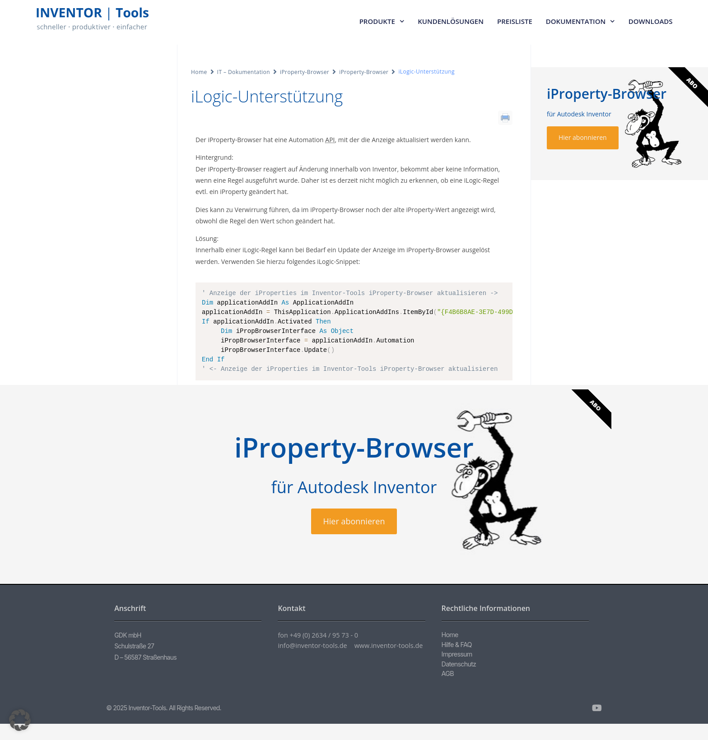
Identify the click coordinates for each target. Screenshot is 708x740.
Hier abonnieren (583, 137)
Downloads (651, 21)
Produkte (382, 21)
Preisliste (514, 21)
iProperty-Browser (304, 72)
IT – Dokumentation (243, 72)
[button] (20, 720)
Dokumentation (580, 21)
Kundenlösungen (451, 21)
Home (199, 72)
